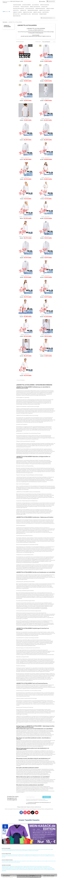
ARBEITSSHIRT (39, 867)
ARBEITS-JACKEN (37, 12)
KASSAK (36, 849)
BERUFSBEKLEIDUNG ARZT (22, 868)
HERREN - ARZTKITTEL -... (25, 79)
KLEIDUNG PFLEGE (41, 866)
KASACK (11, 849)
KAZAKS (22, 850)
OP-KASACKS (16, 6)
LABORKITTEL (23, 10)
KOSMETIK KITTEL (15, 869)
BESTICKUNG (35, 14)
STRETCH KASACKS (44, 4)
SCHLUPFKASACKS (29, 8)
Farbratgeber (42, 14)
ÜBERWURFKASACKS (40, 8)
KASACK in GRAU (11, 854)
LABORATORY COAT (46, 867)
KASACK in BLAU (40, 854)
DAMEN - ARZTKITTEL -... (25, 59)
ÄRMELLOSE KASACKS (35, 6)
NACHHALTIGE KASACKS (18, 8)
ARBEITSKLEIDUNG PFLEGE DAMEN (29, 867)
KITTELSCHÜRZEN (35, 850)
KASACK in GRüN (47, 854)
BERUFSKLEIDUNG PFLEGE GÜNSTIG (40, 869)
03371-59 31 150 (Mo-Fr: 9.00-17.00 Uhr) (13, 2)
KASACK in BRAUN (7, 855)
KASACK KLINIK (28, 849)
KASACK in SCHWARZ (25, 854)
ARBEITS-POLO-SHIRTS (44, 10)
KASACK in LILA (38, 855)
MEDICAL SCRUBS (28, 850)
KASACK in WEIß (5, 854)
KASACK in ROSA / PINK (16, 855)
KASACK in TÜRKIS (31, 855)
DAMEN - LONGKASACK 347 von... (46, 354)
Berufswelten (16, 15)
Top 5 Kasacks (7, 849)
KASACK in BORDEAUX (46, 855)
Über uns (3, 849)
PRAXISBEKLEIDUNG (19, 867)
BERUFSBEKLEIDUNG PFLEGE (32, 866)
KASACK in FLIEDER (24, 855)
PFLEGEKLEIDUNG (8, 869)
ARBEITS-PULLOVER (27, 12)
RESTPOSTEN (45, 12)
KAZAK (19, 850)
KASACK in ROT (18, 854)
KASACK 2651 (44, 6)
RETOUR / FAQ (16, 14)
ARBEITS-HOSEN (50, 8)
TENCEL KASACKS (25, 6)
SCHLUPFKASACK (46, 849)
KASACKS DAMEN (17, 4)
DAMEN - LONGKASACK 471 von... (25, 216)
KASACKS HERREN (26, 4)
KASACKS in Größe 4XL (8, 862)
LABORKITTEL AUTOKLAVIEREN (7, 26)
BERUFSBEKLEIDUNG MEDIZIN (21, 866)
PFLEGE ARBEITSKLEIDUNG (46, 868)
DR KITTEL (48, 866)
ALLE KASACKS (35, 4)
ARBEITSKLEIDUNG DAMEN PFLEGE (8, 867)
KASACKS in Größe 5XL (16, 862)
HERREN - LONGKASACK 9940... (26, 315)
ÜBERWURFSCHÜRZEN (33, 10)
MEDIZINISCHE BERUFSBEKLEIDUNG (8, 866)
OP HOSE (21, 869)
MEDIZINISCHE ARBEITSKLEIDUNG (34, 868)
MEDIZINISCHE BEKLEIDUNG (28, 869)
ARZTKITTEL (16, 10)
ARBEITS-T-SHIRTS (17, 12)
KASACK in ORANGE (32, 854)
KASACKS (15, 849)
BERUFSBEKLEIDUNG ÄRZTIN (11, 868)
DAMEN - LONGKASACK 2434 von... (25, 236)
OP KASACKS (40, 849)
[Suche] (47, 18)
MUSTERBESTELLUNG (26, 14)
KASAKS (32, 849)
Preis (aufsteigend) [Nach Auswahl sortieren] (48, 41)
